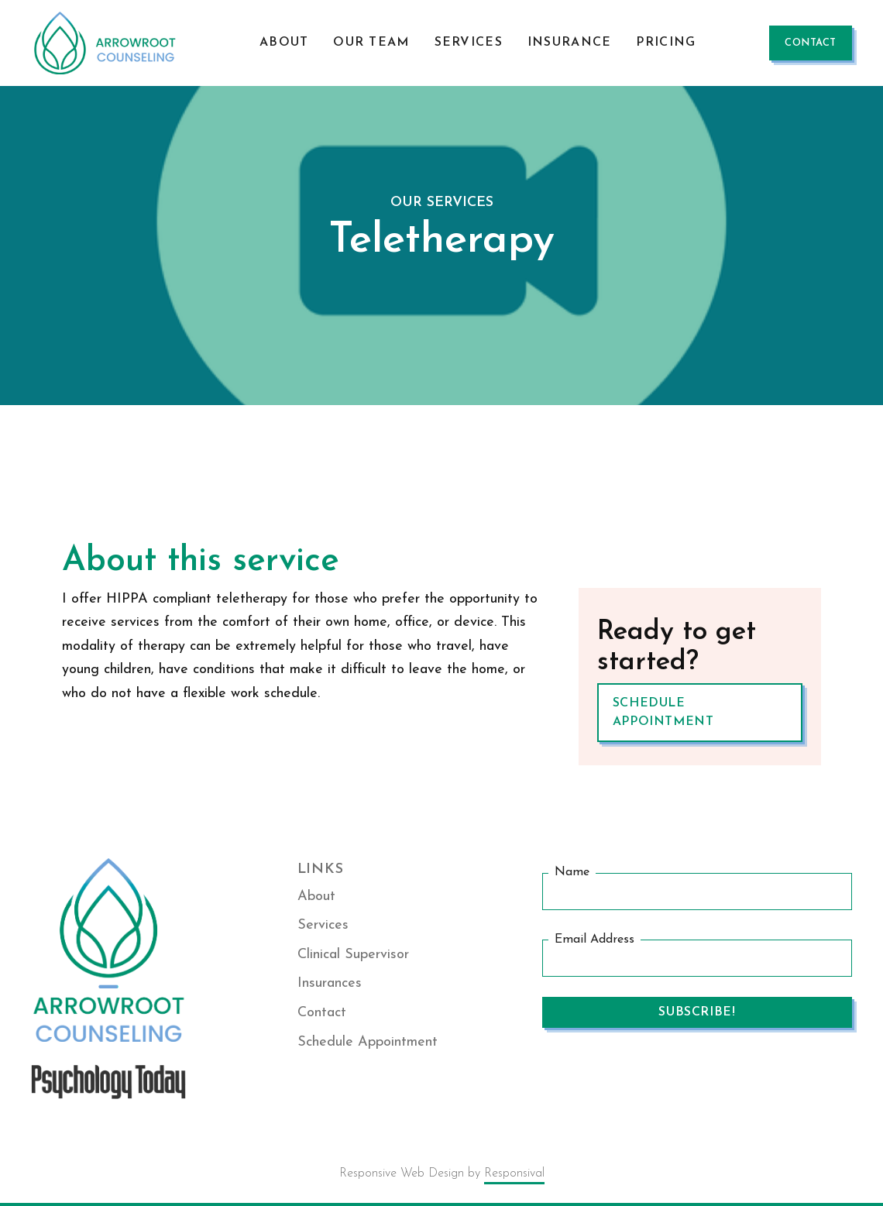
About (283, 42)
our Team (371, 42)
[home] (108, 43)
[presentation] (660, 1078)
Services (469, 42)
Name (572, 872)
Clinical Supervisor (353, 954)
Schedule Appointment (663, 712)
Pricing (666, 42)
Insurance (569, 42)
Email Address (594, 939)
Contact (321, 1012)
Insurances (329, 983)
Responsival (514, 1173)
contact (811, 43)
